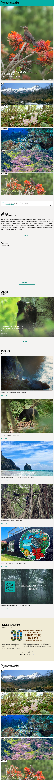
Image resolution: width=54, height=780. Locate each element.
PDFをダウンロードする (26, 654)
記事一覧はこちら (26, 341)
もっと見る (4, 395)
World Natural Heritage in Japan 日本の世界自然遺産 (10, 3)
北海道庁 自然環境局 (9, 204)
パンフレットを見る (26, 652)
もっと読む (26, 235)
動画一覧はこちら (26, 282)
